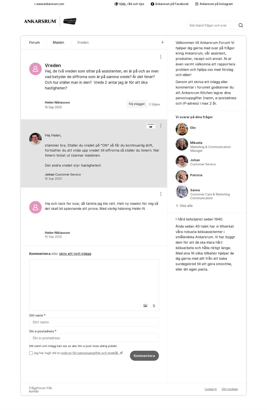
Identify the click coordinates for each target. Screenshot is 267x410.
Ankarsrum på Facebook (170, 4)
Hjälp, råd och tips (129, 4)
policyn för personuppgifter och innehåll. (90, 353)
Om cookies (230, 389)
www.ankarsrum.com (49, 4)
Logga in (211, 389)
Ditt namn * (37, 315)
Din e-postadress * (42, 331)
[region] (94, 84)
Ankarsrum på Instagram (214, 4)
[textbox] (94, 280)
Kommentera (144, 356)
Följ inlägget (137, 104)
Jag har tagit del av (77, 353)
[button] (145, 305)
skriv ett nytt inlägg (75, 254)
